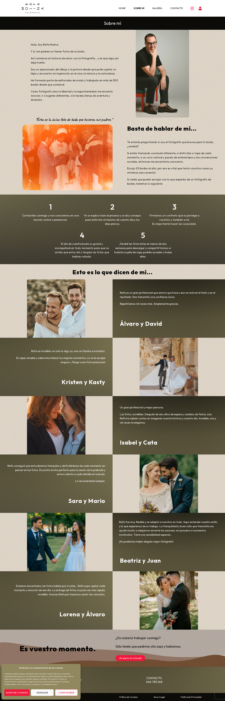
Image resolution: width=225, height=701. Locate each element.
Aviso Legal (159, 697)
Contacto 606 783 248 (154, 680)
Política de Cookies (128, 697)
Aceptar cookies (17, 692)
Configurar (66, 692)
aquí (55, 684)
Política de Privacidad (191, 697)
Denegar (42, 692)
